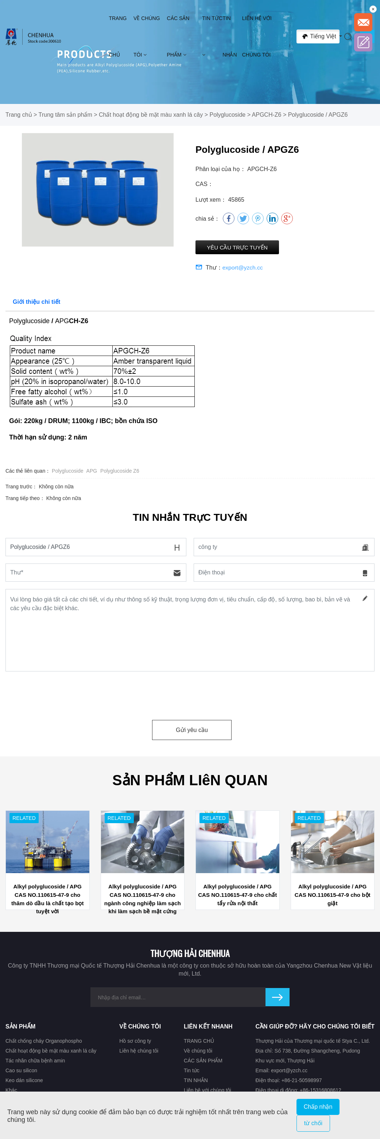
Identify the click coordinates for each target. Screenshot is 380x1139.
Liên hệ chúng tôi (138, 1052)
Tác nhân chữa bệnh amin (35, 1062)
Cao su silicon (21, 1072)
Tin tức (212, 36)
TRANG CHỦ (118, 36)
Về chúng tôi (146, 36)
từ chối (313, 1123)
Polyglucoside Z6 (119, 472)
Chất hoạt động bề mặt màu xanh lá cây (151, 115)
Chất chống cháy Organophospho (43, 1042)
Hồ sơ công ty (135, 1042)
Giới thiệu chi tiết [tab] (36, 303)
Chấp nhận (318, 1107)
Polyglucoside (227, 115)
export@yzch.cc (243, 269)
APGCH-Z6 (267, 115)
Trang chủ (18, 115)
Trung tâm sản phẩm (65, 115)
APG (91, 472)
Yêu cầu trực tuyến (246, 248)
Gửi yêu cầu (192, 731)
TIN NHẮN (229, 36)
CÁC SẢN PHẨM (178, 36)
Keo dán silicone (24, 1082)
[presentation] (60, 694)
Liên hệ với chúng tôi (257, 36)
